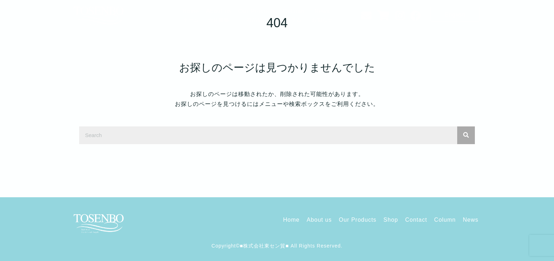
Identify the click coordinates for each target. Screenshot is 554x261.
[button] (455, 14)
